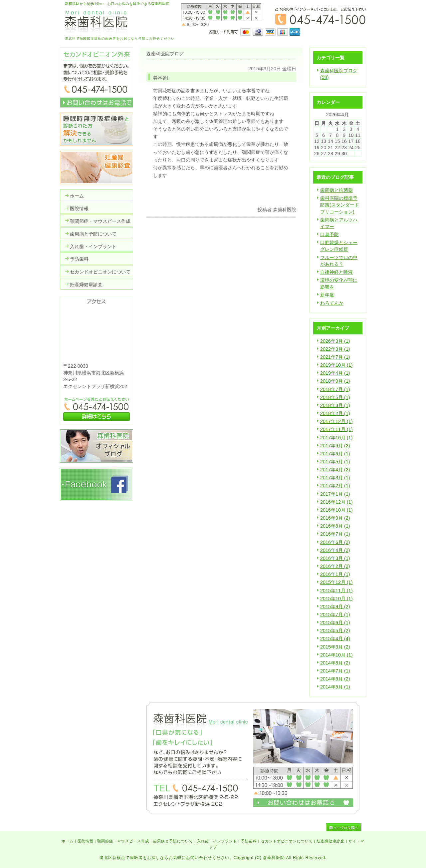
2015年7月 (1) (335, 614)
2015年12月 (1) (336, 582)
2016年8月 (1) (335, 526)
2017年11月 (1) (336, 429)
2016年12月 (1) (336, 502)
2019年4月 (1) (335, 373)
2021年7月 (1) (335, 357)
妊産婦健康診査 (330, 841)
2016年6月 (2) (335, 542)
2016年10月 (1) (336, 510)
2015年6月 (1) (335, 622)
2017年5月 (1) (335, 461)
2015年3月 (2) (335, 647)
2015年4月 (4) (335, 638)
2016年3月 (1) (335, 558)
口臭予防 (329, 234)
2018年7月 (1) (335, 389)
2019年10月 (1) (336, 365)
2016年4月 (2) (335, 550)
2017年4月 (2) (335, 469)
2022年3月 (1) (335, 349)
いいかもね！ (276, 196)
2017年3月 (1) (335, 477)
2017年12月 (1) (336, 421)
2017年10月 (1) (336, 437)
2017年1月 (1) (335, 494)
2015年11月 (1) (336, 590)
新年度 (327, 294)
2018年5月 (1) (335, 397)
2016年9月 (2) (335, 518)
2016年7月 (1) (335, 534)
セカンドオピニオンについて (287, 841)
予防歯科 (249, 841)
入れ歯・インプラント (217, 841)
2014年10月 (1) (336, 654)
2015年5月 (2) (335, 630)
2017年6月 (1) (335, 453)
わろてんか (331, 303)
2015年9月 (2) (335, 606)
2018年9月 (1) (335, 381)
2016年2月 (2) (335, 566)
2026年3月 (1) (335, 341)
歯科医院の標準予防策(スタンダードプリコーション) (339, 205)
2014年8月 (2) (335, 662)
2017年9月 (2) (335, 445)
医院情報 (86, 841)
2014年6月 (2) (335, 678)
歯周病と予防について (173, 841)
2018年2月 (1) (335, 413)
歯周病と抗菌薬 (336, 190)
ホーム (68, 841)
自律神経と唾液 (336, 272)
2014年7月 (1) (335, 670)
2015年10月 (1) (336, 598)
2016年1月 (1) (335, 574)
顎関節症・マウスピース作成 (123, 841)
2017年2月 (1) (335, 485)
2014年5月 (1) (335, 686)
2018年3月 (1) (335, 405)
